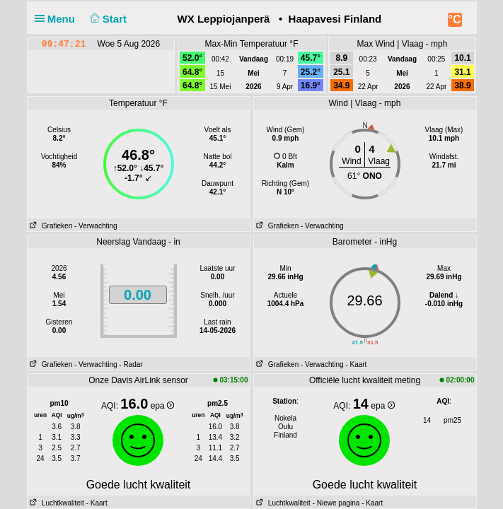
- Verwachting (95, 226)
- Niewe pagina (336, 503)
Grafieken (50, 226)
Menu (58, 19)
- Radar (130, 364)
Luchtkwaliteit (56, 503)
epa (162, 406)
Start (106, 19)
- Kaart (355, 364)
